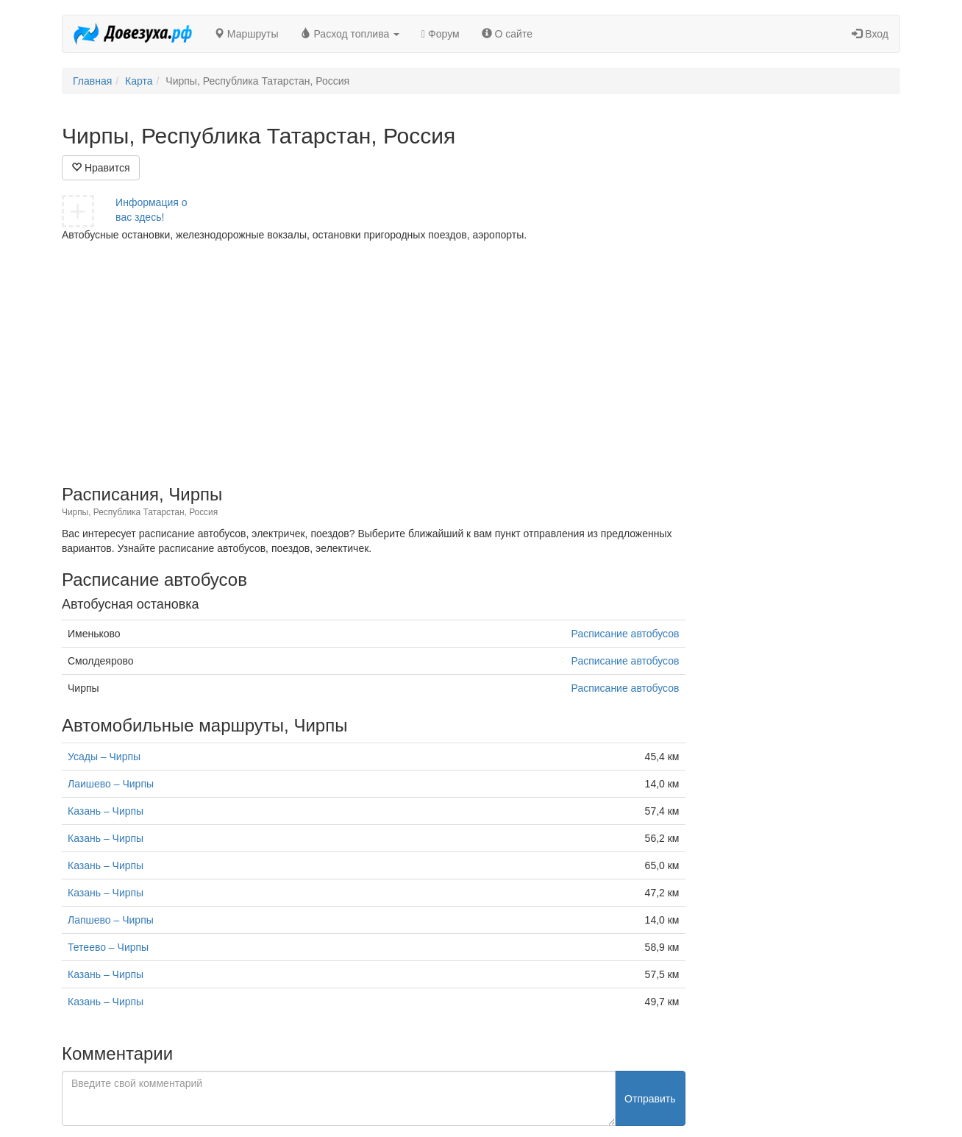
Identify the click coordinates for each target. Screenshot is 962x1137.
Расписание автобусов (625, 634)
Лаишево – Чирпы (111, 784)
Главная (92, 81)
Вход (870, 34)
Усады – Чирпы (104, 756)
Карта (138, 81)
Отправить (649, 1099)
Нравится (100, 168)
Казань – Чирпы (105, 811)
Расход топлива (350, 34)
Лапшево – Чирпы (111, 920)
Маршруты (246, 34)
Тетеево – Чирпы (108, 947)
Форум (440, 34)
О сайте (507, 34)
